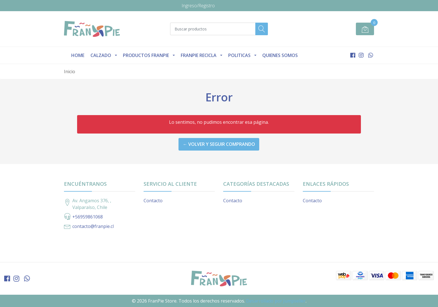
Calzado (101, 55)
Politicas (239, 55)
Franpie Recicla (198, 55)
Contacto (153, 200)
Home (77, 55)
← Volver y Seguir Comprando (219, 144)
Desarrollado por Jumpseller (276, 301)
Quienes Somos (280, 55)
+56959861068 (87, 217)
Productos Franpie (146, 55)
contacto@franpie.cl (93, 226)
